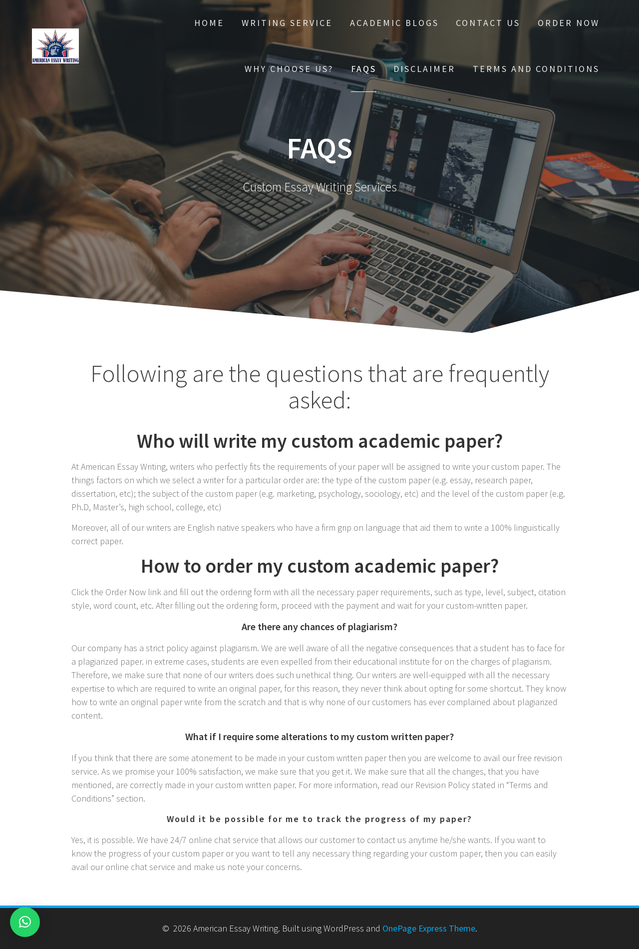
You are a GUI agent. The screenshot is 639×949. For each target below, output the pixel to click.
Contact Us (488, 22)
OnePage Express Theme (428, 928)
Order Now (569, 22)
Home (209, 22)
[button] (25, 922)
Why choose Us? (289, 68)
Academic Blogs (394, 22)
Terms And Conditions (536, 68)
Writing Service (287, 22)
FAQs (363, 68)
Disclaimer (424, 68)
